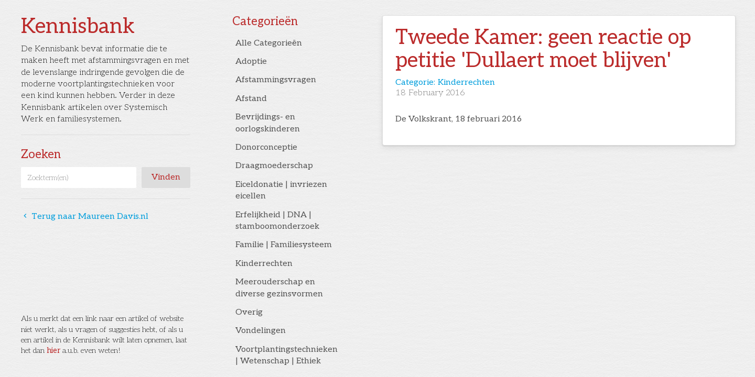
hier (53, 350)
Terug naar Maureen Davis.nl (84, 216)
